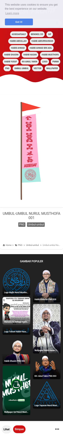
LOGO (44, 61)
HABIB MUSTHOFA (50, 55)
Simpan (19, 429)
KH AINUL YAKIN (29, 61)
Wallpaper (52, 68)
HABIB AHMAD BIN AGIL (41, 48)
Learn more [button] (12, 13)
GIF (49, 34)
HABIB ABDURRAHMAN (42, 41)
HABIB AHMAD (18, 48)
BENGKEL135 (37, 34)
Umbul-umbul (21, 68)
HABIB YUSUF (10, 61)
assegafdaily (19, 34)
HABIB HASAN (30, 55)
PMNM (55, 61)
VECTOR (37, 68)
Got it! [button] (18, 22)
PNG (7, 68)
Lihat (7, 429)
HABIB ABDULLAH (18, 41)
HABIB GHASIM (11, 55)
